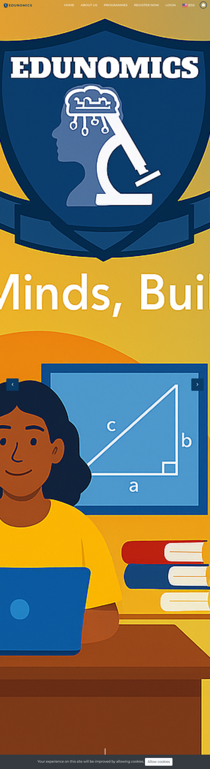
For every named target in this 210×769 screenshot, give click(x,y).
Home (69, 5)
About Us (89, 5)
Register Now (146, 5)
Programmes (116, 5)
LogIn (170, 5)
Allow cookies (159, 762)
